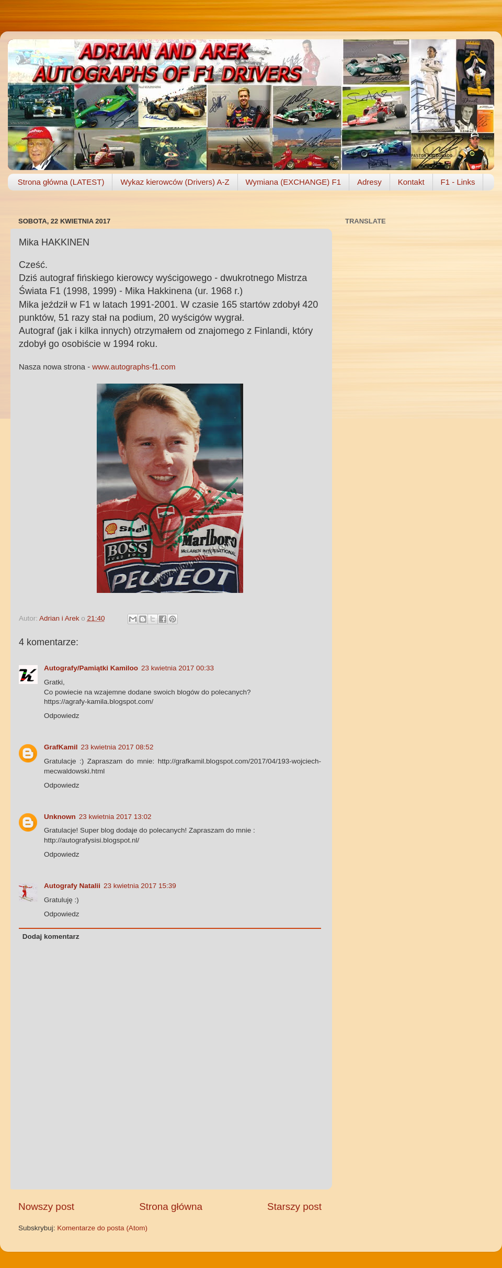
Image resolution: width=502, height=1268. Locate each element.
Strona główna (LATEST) (61, 181)
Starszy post (294, 1206)
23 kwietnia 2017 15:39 (140, 886)
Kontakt (411, 181)
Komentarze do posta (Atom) (102, 1228)
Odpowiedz (61, 716)
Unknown (60, 817)
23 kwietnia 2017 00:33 (177, 668)
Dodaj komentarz (50, 936)
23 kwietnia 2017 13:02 (115, 817)
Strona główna (170, 1206)
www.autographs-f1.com (133, 367)
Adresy (369, 181)
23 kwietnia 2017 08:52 (117, 747)
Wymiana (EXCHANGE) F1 (293, 181)
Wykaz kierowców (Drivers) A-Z (174, 181)
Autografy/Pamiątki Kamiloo (91, 668)
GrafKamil (61, 747)
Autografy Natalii (72, 886)
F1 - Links (458, 181)
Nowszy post (46, 1206)
